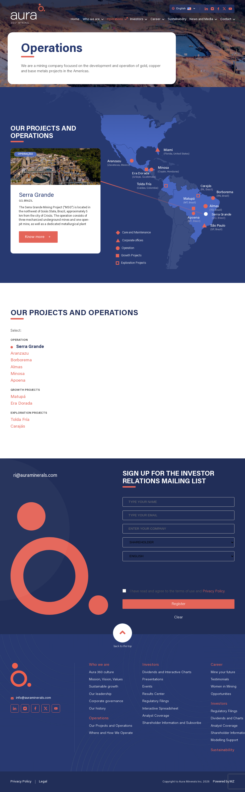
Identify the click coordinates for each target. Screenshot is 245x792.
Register (178, 604)
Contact (225, 19)
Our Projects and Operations (110, 726)
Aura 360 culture (101, 672)
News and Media (201, 19)
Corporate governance (106, 701)
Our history (97, 708)
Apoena (18, 381)
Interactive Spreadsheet (160, 708)
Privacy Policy (213, 591)
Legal (43, 781)
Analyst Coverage (155, 716)
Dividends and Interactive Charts (166, 672)
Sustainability (177, 19)
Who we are (91, 19)
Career (155, 19)
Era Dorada (21, 404)
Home (75, 19)
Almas (16, 367)
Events (147, 686)
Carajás (18, 426)
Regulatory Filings (155, 701)
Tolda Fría (20, 420)
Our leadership (100, 694)
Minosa (18, 374)
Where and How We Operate (111, 733)
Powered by (223, 781)
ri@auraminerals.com (35, 475)
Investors (136, 19)
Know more (35, 237)
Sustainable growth (103, 686)
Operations (115, 19)
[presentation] (158, 573)
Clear (178, 617)
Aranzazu (20, 354)
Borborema (21, 360)
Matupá (18, 397)
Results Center (153, 694)
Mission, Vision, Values (106, 679)
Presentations (152, 679)
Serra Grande (30, 347)
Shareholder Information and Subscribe (171, 723)
